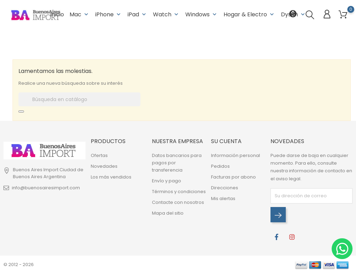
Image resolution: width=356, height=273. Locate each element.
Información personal (235, 155)
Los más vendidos (111, 177)
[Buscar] (79, 99)
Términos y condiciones (179, 191)
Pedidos (220, 166)
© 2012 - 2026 (18, 264)
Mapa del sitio (168, 213)
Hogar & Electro (249, 14)
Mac (80, 14)
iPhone (108, 14)
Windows (201, 14)
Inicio (57, 14)
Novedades (104, 166)
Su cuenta (226, 141)
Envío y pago (166, 180)
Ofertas (99, 155)
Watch (166, 14)
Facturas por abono (233, 177)
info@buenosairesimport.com (46, 187)
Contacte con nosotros (178, 202)
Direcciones (224, 187)
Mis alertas (223, 198)
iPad (137, 14)
